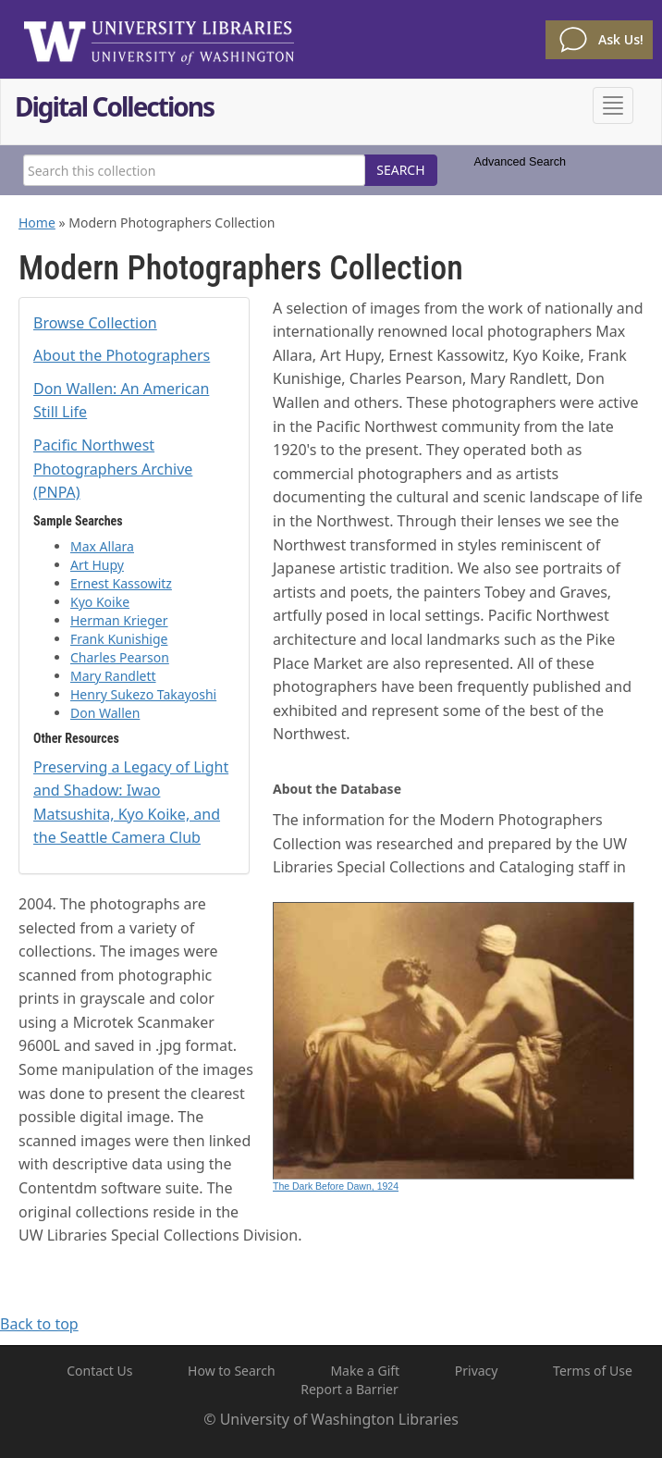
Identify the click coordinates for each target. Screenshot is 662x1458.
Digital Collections (114, 108)
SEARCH (400, 170)
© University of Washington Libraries (331, 1419)
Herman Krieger (119, 620)
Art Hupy (97, 565)
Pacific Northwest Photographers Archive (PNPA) (112, 468)
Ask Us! (621, 39)
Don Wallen (105, 713)
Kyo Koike (99, 602)
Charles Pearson (119, 657)
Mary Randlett (113, 676)
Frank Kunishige (118, 639)
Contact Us (99, 1370)
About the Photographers (121, 355)
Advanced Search (520, 161)
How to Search (232, 1370)
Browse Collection (95, 323)
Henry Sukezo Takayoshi (143, 694)
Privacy (476, 1370)
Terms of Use (592, 1370)
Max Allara (102, 546)
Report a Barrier (349, 1389)
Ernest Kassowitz (121, 583)
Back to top (39, 1324)
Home (36, 222)
